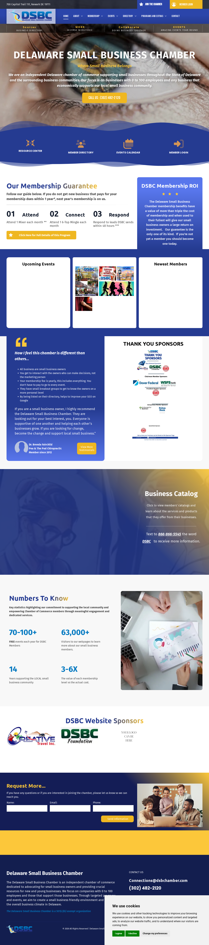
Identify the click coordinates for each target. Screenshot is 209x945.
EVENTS (179, 27)
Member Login (178, 152)
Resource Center (30, 151)
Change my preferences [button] (155, 933)
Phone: (97, 802)
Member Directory (80, 152)
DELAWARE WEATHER (104, 842)
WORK (80, 27)
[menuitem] (66, 16)
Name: (10, 802)
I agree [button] (118, 933)
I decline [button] (132, 933)
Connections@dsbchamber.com (158, 880)
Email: (53, 802)
